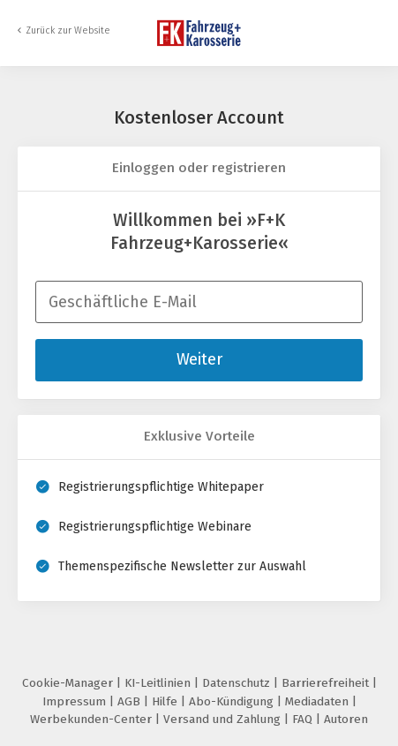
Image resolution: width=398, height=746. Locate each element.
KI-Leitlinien (159, 682)
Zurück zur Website (68, 30)
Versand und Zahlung (223, 719)
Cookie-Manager (69, 682)
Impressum (75, 701)
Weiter (199, 359)
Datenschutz (238, 682)
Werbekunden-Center (92, 719)
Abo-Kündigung (233, 701)
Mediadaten (318, 701)
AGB (130, 701)
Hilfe (166, 701)
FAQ (304, 719)
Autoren (346, 719)
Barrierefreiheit (327, 682)
